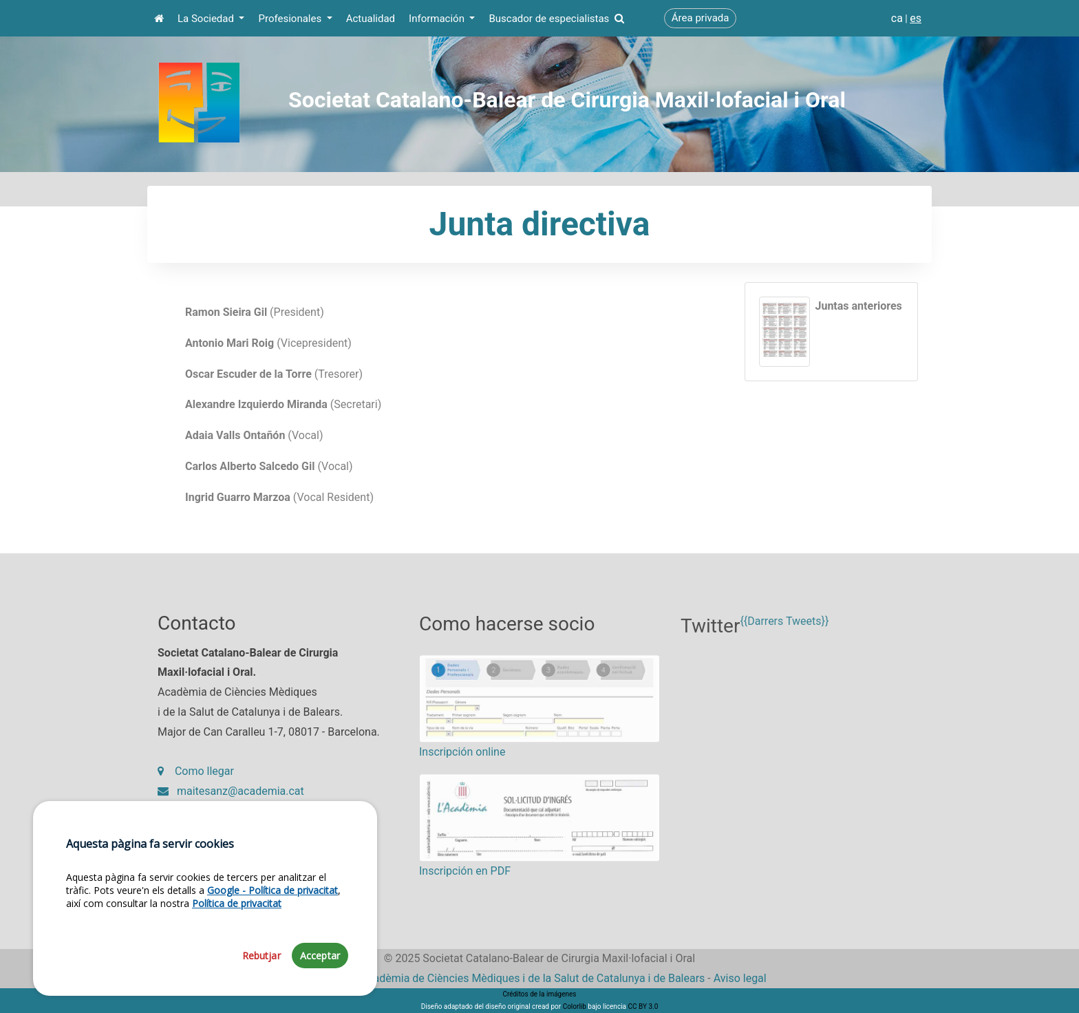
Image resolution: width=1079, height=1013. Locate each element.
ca (897, 18)
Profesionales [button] (290, 18)
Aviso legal (740, 978)
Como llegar (196, 779)
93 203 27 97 (200, 819)
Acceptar (320, 992)
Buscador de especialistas (556, 18)
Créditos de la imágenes (539, 994)
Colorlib (574, 1006)
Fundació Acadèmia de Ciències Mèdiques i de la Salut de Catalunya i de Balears (508, 978)
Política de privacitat (236, 940)
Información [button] (438, 18)
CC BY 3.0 (643, 1006)
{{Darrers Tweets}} (784, 636)
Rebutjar (261, 992)
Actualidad (370, 18)
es (915, 18)
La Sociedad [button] (207, 18)
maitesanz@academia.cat (231, 799)
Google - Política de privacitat (272, 927)
